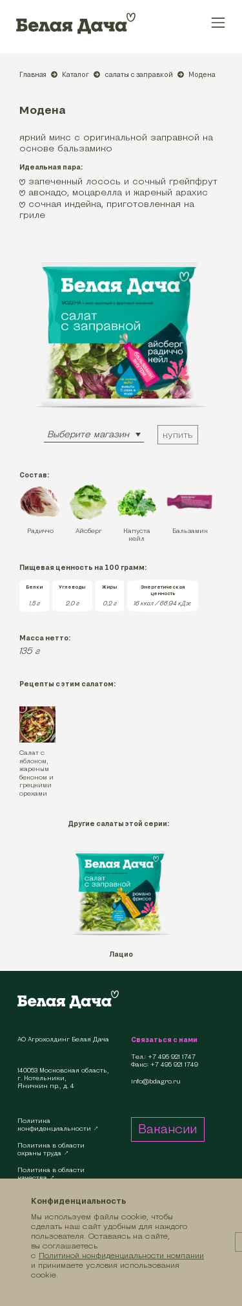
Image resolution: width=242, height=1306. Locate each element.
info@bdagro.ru (156, 1081)
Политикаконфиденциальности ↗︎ (58, 1124)
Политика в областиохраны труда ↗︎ (51, 1149)
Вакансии (167, 1129)
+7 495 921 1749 (174, 1065)
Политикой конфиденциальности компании (121, 1255)
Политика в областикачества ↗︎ (51, 1174)
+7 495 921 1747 (172, 1057)
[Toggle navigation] (218, 22)
